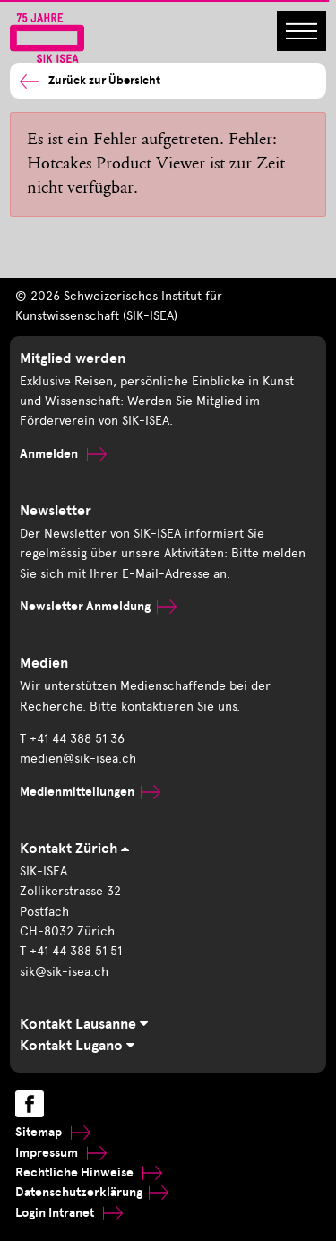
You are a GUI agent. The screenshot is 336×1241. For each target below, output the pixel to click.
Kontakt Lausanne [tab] (84, 1024)
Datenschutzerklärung (91, 1192)
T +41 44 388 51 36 (72, 738)
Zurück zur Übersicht (90, 81)
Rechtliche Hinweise (88, 1172)
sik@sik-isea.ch (64, 971)
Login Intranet (69, 1212)
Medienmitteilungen (90, 791)
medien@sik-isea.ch (78, 758)
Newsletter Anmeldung (98, 606)
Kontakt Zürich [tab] (74, 848)
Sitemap (52, 1132)
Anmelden (63, 453)
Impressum (61, 1152)
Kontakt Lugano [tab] (77, 1046)
